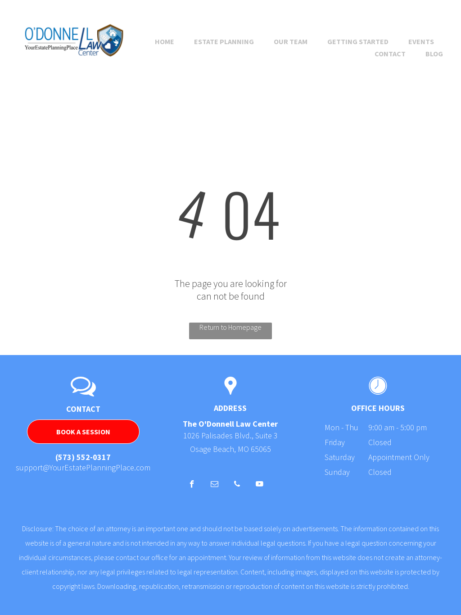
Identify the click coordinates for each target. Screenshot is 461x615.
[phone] (237, 485)
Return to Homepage (230, 327)
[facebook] (192, 485)
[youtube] (259, 485)
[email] (214, 485)
